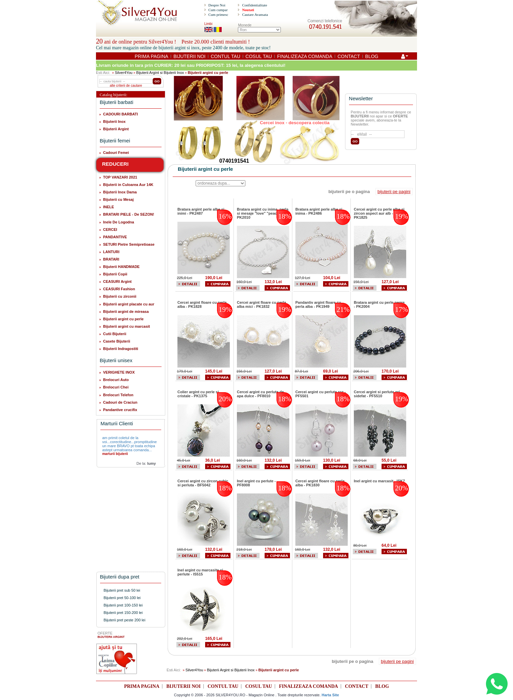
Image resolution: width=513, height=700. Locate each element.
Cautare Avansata (255, 14)
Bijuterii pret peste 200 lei (125, 620)
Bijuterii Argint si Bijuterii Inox (160, 73)
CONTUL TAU (225, 56)
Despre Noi (216, 5)
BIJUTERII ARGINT (111, 637)
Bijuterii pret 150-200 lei (123, 613)
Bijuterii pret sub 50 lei (122, 590)
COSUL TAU (258, 56)
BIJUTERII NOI (189, 56)
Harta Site (330, 695)
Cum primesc (218, 14)
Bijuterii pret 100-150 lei (123, 605)
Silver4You (123, 73)
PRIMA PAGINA (151, 56)
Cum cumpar (217, 10)
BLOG (371, 56)
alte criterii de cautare (126, 85)
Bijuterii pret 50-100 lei (122, 598)
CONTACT (349, 56)
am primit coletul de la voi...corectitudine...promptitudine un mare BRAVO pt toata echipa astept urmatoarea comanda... (129, 444)
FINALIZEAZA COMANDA (304, 56)
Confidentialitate (254, 5)
